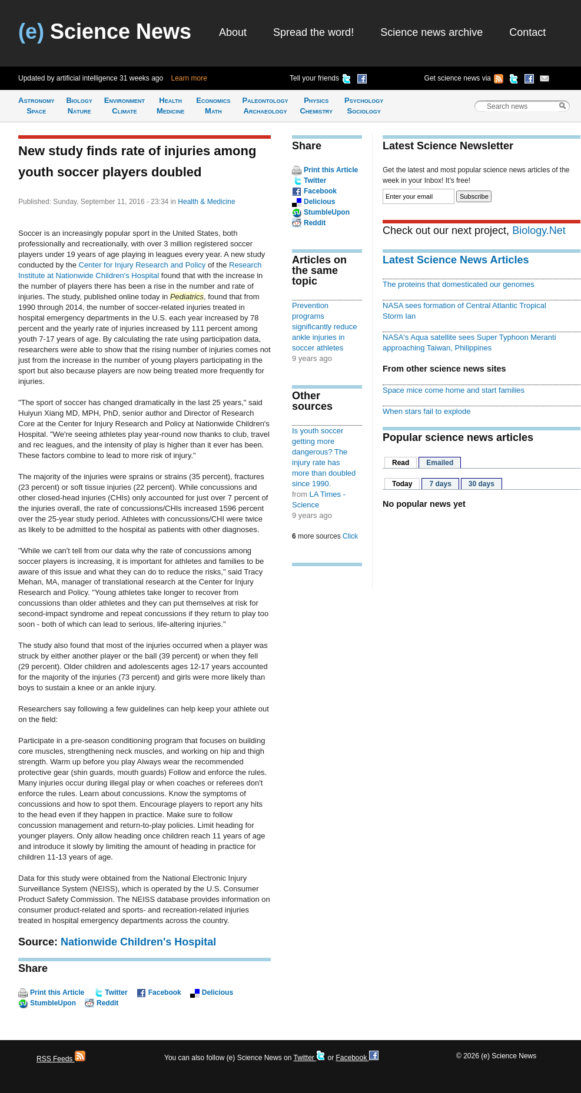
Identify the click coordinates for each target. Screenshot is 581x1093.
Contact (527, 32)
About (233, 32)
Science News (104, 31)
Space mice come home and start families (453, 390)
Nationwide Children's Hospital (138, 942)
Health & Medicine (206, 202)
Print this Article (57, 992)
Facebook (164, 992)
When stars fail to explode (426, 411)
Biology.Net (539, 230)
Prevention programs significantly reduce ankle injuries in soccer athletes (324, 326)
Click (350, 536)
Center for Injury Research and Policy (142, 264)
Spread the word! (313, 32)
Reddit (107, 1003)
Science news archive (431, 32)
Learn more (189, 78)
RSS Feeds (60, 1059)
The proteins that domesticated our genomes (458, 284)
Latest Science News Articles (456, 260)
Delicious (217, 992)
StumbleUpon (53, 1003)
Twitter (116, 992)
